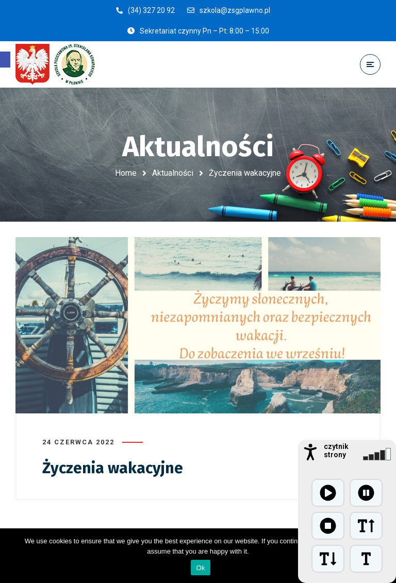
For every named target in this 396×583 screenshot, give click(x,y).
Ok (200, 568)
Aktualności (172, 173)
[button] (5, 60)
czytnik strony (336, 450)
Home (126, 173)
